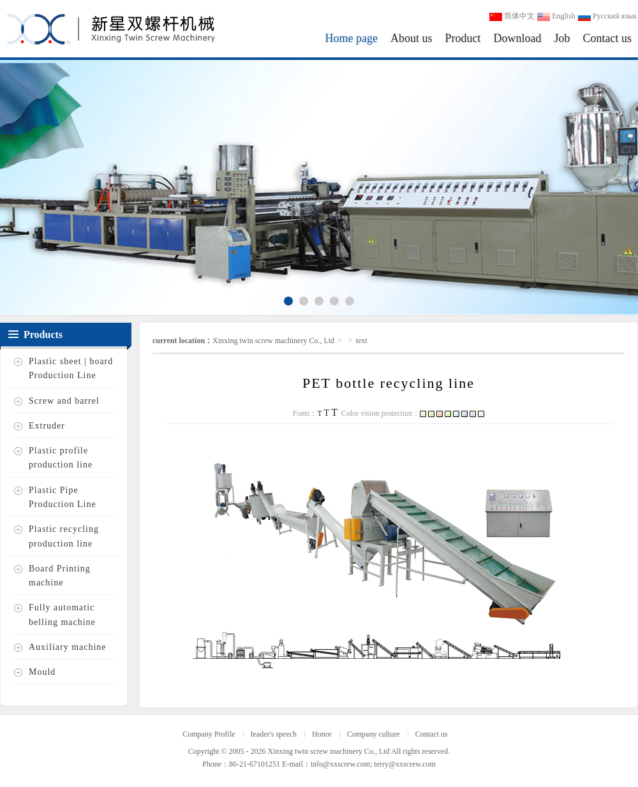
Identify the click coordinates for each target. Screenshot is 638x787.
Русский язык (607, 15)
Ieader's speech (274, 734)
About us (411, 38)
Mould (42, 672)
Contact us (607, 38)
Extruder (47, 425)
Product (462, 38)
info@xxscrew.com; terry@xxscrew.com (373, 764)
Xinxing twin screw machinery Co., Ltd (273, 340)
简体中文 (512, 15)
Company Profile (208, 734)
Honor (322, 734)
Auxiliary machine (68, 647)
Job (562, 38)
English (556, 15)
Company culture (373, 734)
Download (517, 38)
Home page (351, 38)
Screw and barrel (64, 401)
